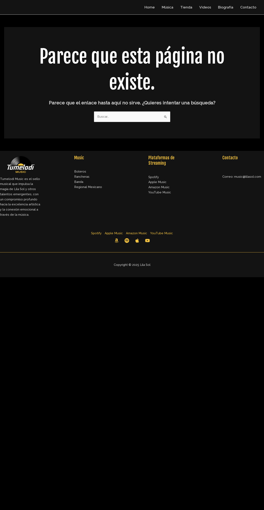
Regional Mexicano (88, 187)
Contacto (248, 7)
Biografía (225, 7)
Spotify (153, 177)
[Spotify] (126, 240)
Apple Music (157, 182)
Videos (205, 7)
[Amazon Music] (116, 240)
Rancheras (81, 176)
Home (149, 7)
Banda (78, 181)
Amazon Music (158, 187)
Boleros (80, 171)
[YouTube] (147, 240)
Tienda (186, 7)
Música (167, 7)
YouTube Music (159, 192)
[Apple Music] (137, 240)
